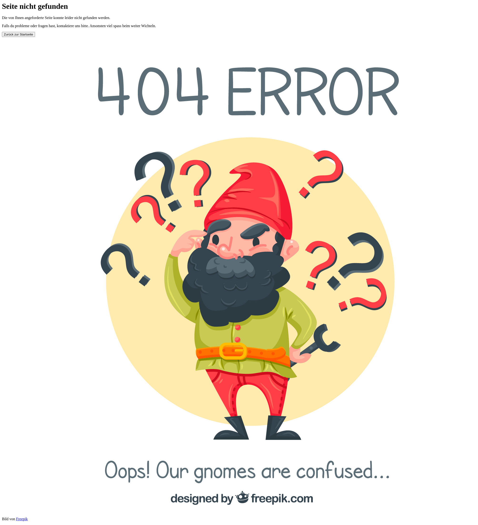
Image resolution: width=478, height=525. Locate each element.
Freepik (22, 519)
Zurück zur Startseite (18, 34)
